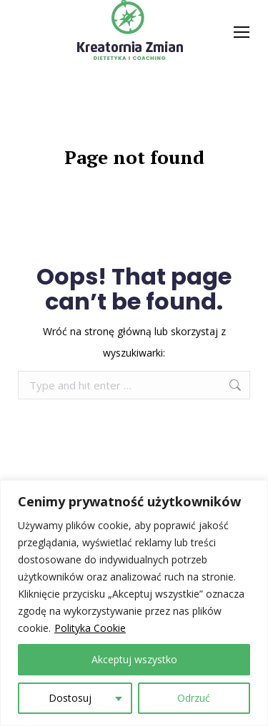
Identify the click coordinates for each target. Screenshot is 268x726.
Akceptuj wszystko (134, 659)
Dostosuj (70, 698)
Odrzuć (193, 698)
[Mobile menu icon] (241, 32)
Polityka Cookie (90, 628)
